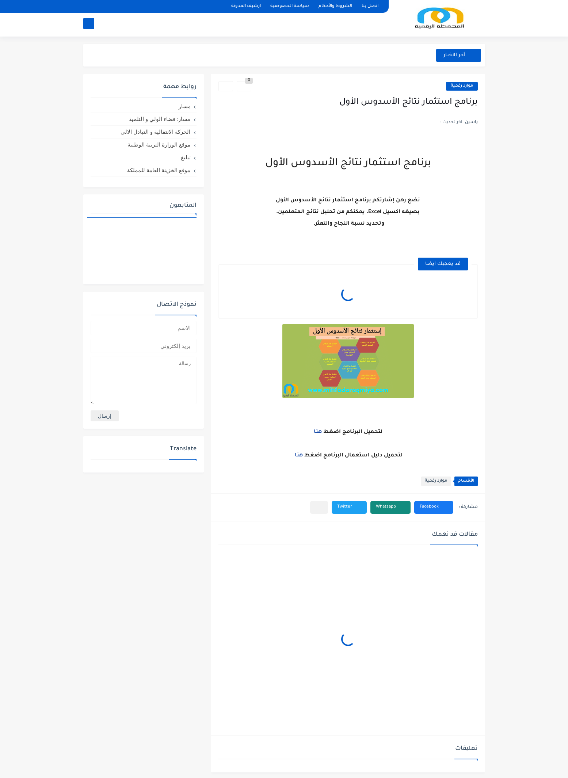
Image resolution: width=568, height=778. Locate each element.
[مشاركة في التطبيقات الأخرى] (319, 507)
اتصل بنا (370, 6)
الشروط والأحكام (335, 6)
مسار (185, 106)
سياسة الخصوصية (289, 6)
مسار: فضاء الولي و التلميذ (160, 119)
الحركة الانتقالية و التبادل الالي (156, 132)
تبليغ (186, 157)
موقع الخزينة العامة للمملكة (159, 170)
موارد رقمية (462, 86)
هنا (318, 432)
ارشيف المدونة (246, 6)
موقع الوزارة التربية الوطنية (159, 144)
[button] (433, 507)
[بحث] (88, 24)
